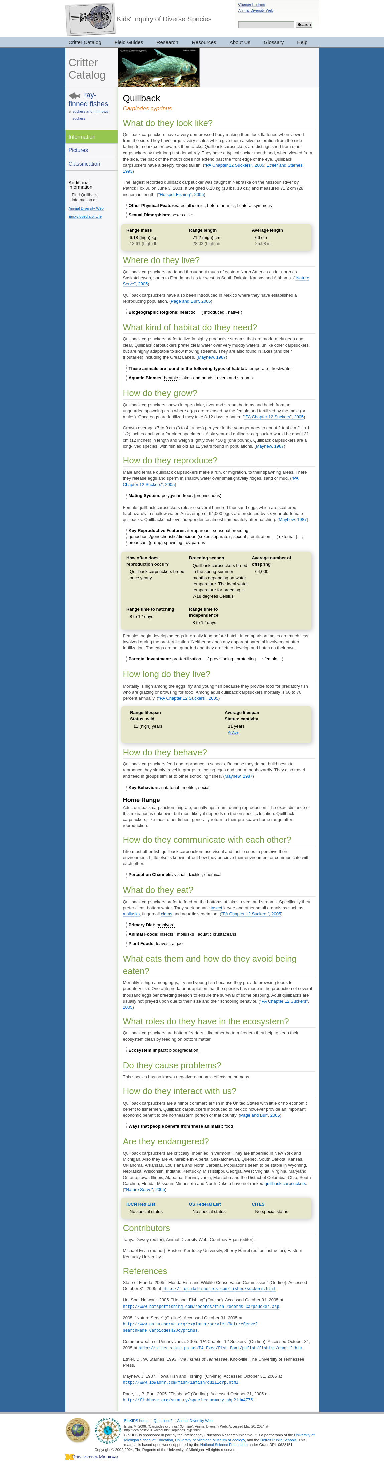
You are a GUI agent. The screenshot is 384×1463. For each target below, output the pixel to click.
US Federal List (205, 1204)
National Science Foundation (224, 1442)
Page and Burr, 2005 (191, 301)
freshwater (282, 368)
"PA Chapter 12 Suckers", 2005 (234, 165)
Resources (204, 42)
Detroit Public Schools (278, 1438)
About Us (240, 42)
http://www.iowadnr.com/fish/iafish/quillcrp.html (181, 1380)
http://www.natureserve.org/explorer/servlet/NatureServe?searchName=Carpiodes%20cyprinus (190, 1326)
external (286, 536)
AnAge (233, 732)
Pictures (78, 150)
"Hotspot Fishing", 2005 (181, 194)
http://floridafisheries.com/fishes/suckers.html (218, 1288)
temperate (258, 368)
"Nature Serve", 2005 (144, 1189)
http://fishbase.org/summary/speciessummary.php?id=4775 (188, 1398)
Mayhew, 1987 (212, 357)
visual (179, 874)
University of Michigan (193, 1438)
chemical (212, 874)
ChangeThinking (251, 4)
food (229, 1126)
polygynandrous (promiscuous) (191, 495)
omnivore (165, 924)
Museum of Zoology (229, 1438)
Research (167, 42)
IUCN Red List (140, 1204)
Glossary (274, 42)
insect (216, 907)
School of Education (156, 1438)
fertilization (260, 536)
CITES (258, 1204)
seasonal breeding (230, 530)
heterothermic (220, 205)
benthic (171, 377)
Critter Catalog (85, 42)
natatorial (170, 787)
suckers (79, 118)
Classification (84, 164)
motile (189, 787)
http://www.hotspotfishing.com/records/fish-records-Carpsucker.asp (201, 1306)
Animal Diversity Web (255, 10)
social (203, 787)
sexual (239, 536)
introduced (214, 312)
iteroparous (198, 530)
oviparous (195, 542)
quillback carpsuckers (285, 1183)
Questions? (163, 1418)
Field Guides (129, 42)
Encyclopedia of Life (85, 216)
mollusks (131, 913)
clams (166, 913)
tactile (195, 874)
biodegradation (183, 1050)
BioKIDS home (136, 1418)
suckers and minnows (90, 111)
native (234, 312)
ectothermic (192, 205)
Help (302, 42)
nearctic (187, 312)
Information (82, 137)
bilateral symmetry (254, 205)
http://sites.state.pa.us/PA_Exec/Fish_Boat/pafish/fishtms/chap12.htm (220, 1346)
